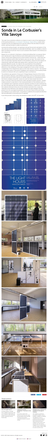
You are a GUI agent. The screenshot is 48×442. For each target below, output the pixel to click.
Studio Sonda (8, 2)
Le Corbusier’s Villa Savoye (22, 42)
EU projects (24, 2)
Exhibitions (10, 26)
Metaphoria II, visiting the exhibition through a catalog (39, 411)
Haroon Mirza (33, 42)
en (34, 6)
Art (7, 26)
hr (36, 6)
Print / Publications (19, 26)
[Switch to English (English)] (29, 439)
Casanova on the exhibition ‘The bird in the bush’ (24, 411)
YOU (13, 2)
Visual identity (28, 26)
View (24, 26)
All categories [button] (33, 2)
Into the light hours (7, 409)
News (14, 26)
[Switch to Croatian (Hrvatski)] (21, 439)
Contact (18, 2)
